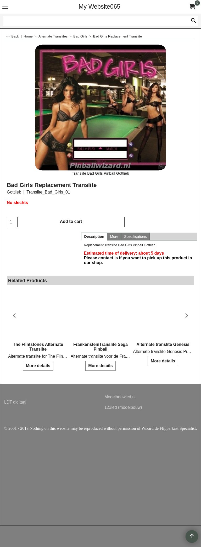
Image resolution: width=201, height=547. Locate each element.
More (114, 236)
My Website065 (99, 6)
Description (94, 236)
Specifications (135, 236)
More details (38, 365)
